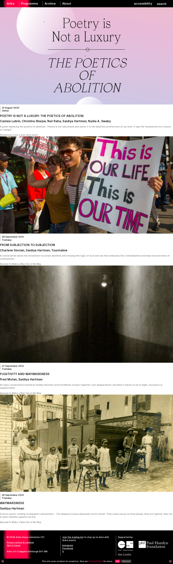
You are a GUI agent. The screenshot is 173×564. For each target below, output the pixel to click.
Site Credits (124, 554)
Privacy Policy (96, 561)
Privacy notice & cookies (20, 542)
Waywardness (12, 503)
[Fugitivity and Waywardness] (86, 314)
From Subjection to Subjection (27, 244)
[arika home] (10, 3)
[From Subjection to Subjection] (86, 185)
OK (117, 561)
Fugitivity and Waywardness (24, 374)
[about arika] (70, 3)
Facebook (67, 548)
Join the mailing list (73, 537)
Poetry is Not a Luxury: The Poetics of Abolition (42, 115)
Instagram (67, 545)
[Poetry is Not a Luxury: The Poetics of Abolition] (86, 55)
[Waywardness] (86, 443)
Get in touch (14, 545)
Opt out (126, 561)
